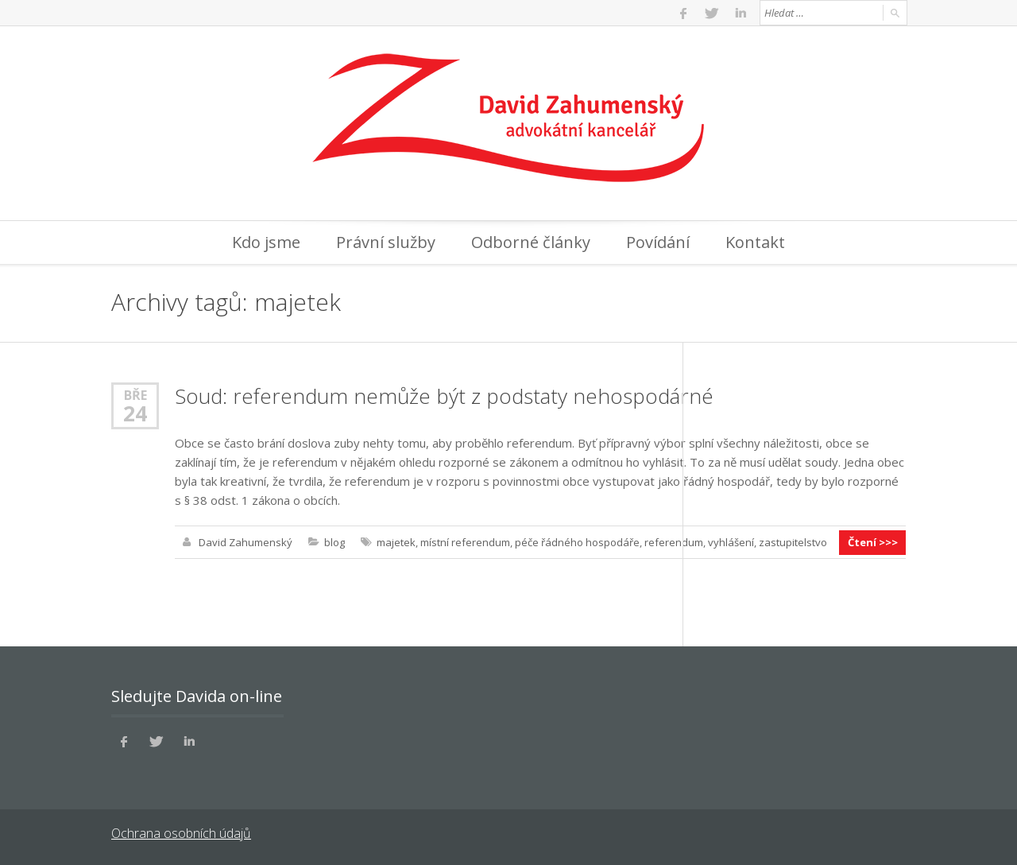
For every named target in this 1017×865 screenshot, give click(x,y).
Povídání (658, 242)
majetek (396, 542)
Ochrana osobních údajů (180, 833)
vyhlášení (731, 542)
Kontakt (755, 242)
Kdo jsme (266, 242)
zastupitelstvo (793, 542)
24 (135, 413)
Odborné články (530, 242)
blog (334, 542)
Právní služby (385, 242)
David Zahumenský (245, 542)
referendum (673, 542)
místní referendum (465, 542)
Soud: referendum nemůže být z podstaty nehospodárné (444, 396)
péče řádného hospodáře (577, 542)
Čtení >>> (873, 542)
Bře (135, 394)
